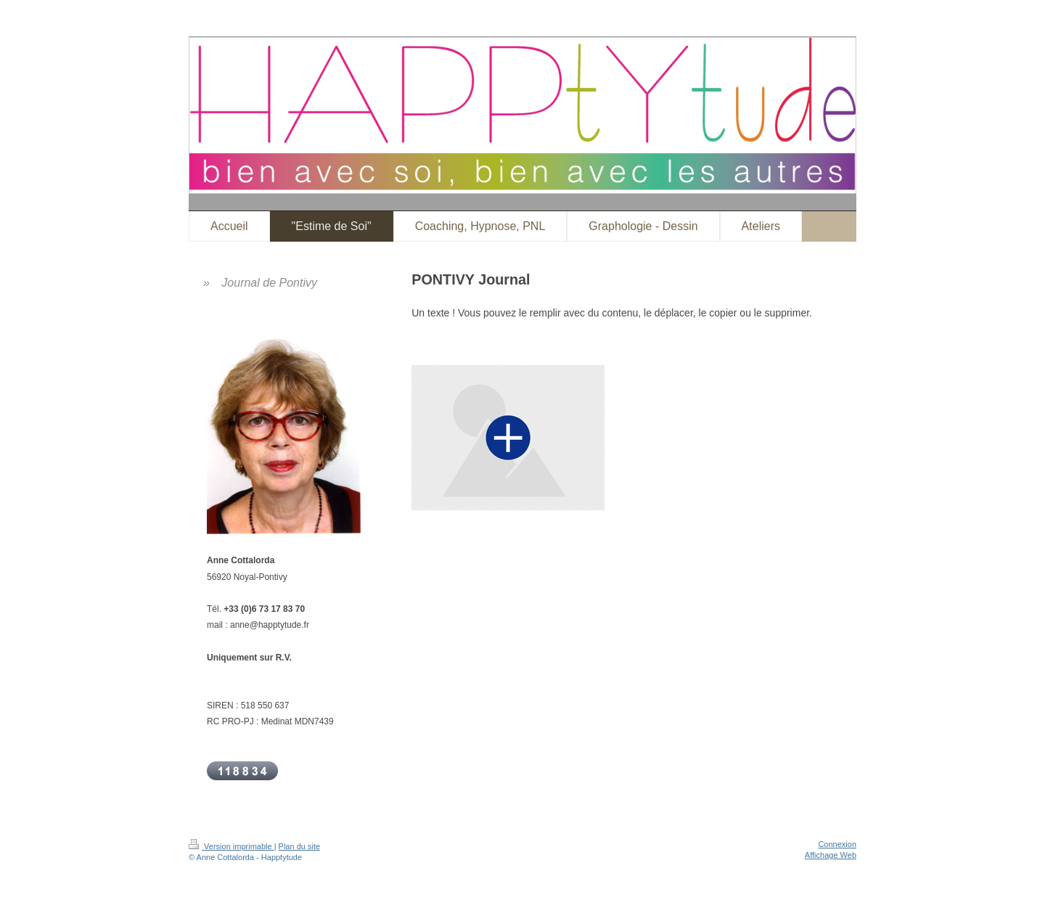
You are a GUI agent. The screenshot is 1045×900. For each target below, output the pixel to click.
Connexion (837, 844)
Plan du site (299, 846)
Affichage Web (830, 855)
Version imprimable (231, 846)
